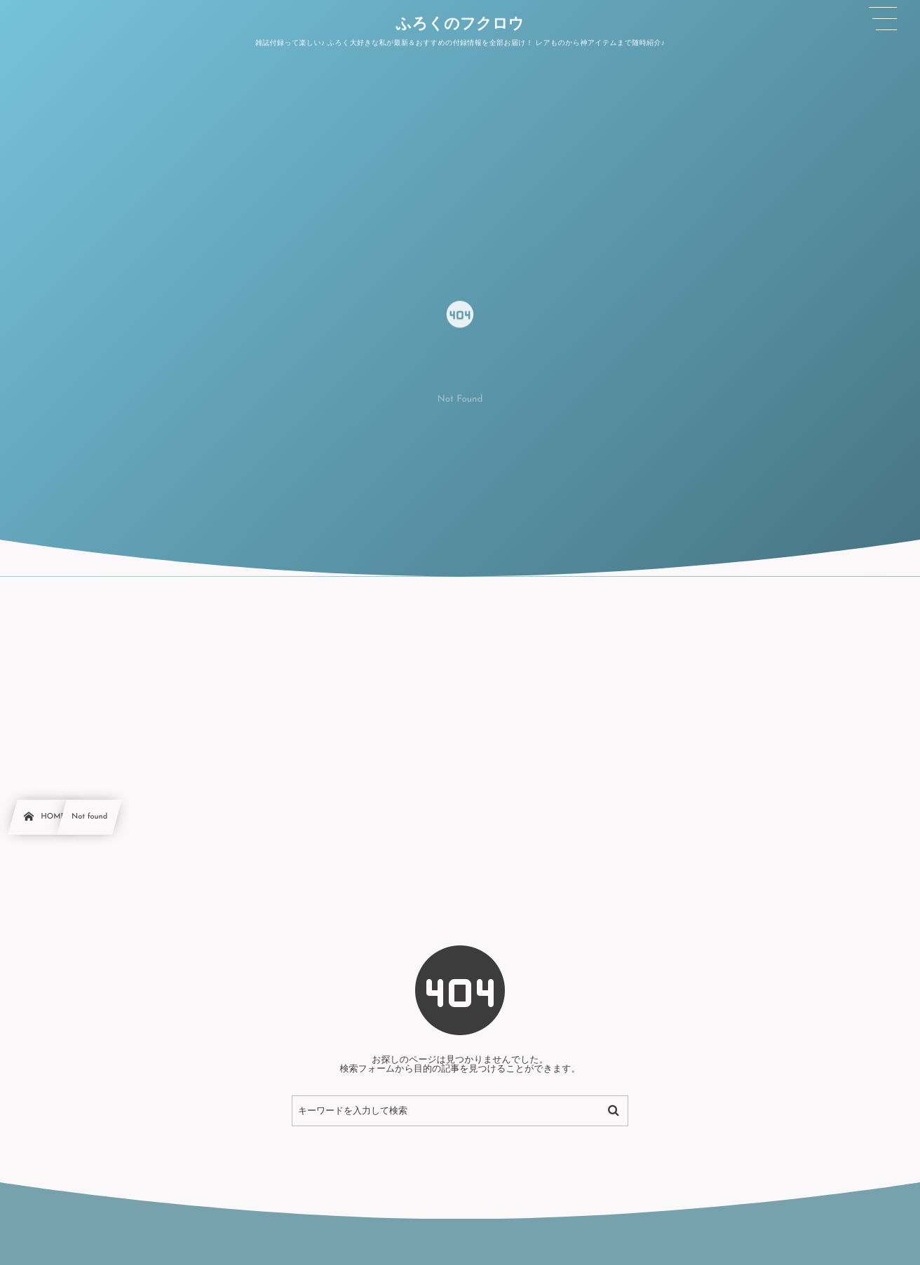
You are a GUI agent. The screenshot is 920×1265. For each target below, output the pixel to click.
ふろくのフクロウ (459, 24)
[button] (883, 19)
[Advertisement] (460, 682)
